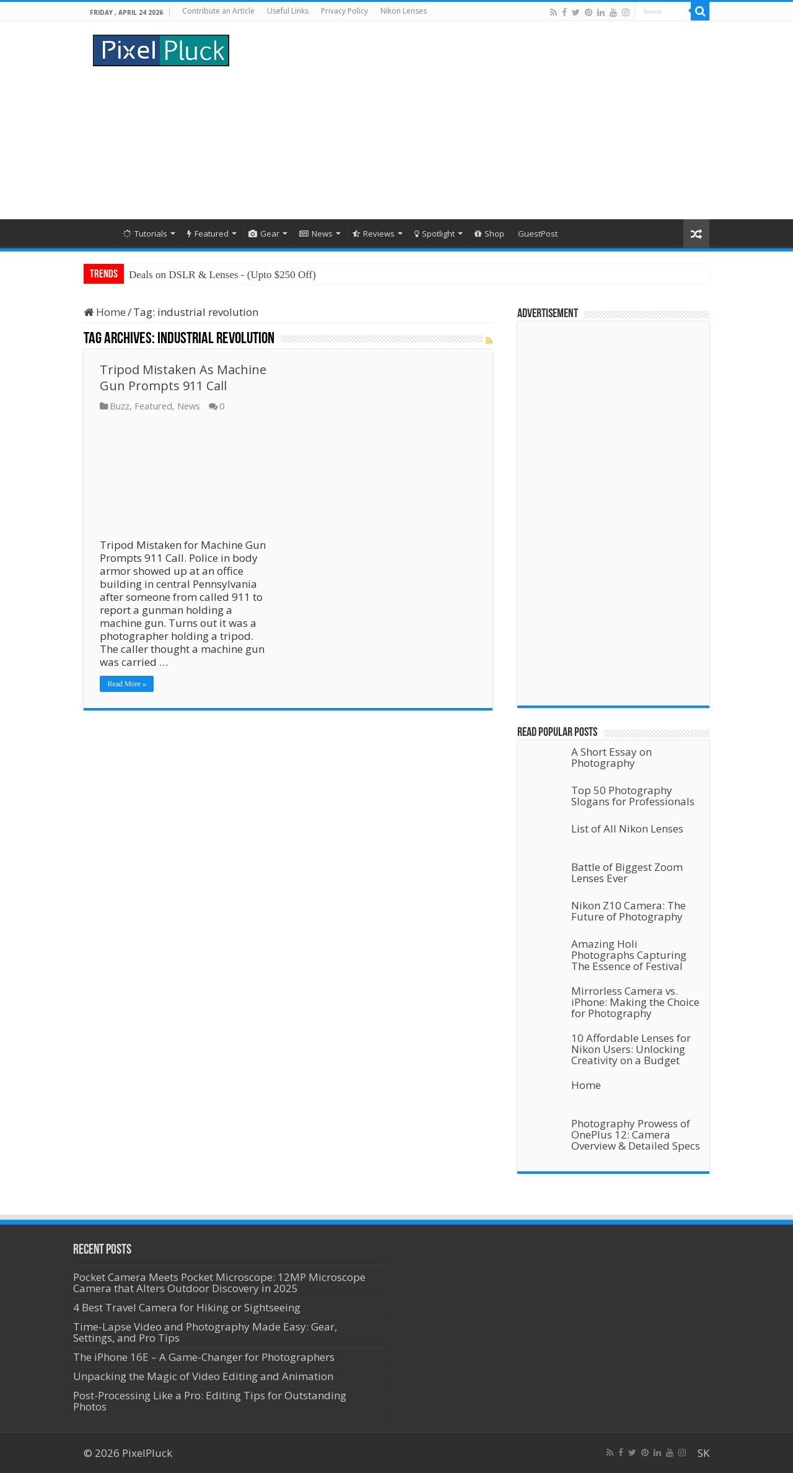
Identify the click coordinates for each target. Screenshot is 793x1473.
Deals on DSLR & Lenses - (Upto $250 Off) (222, 275)
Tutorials (145, 233)
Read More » (126, 684)
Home (100, 232)
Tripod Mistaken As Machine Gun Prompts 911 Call (183, 377)
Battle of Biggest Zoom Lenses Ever (627, 872)
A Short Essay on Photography (611, 757)
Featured (208, 233)
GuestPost (538, 233)
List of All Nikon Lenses (627, 828)
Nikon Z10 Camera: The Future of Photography (628, 911)
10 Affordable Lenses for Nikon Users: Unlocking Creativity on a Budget (631, 1049)
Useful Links (288, 11)
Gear (263, 233)
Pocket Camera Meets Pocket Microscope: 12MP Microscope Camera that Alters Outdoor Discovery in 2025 (219, 1282)
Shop (489, 233)
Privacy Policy (344, 11)
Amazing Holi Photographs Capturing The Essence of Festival (628, 955)
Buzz (119, 406)
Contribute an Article (218, 11)
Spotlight (434, 233)
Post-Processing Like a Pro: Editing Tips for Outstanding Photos (209, 1401)
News (316, 233)
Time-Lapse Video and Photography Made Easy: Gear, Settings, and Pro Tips (205, 1332)
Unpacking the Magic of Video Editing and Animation (203, 1376)
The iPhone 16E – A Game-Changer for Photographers (205, 1357)
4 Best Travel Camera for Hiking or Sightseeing (186, 1307)
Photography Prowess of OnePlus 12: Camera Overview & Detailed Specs (635, 1134)
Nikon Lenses (403, 11)
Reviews (374, 233)
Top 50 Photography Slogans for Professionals (632, 795)
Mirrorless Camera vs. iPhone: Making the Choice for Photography (635, 1002)
